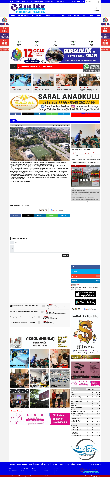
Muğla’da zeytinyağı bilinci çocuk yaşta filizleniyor (37, 66)
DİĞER (98, 15)
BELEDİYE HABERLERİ (23, 15)
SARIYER (12, 15)
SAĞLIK (91, 15)
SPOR (69, 15)
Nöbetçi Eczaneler (20, 1)
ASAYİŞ (55, 15)
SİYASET (62, 15)
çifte (24, 205)
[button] (18, 65)
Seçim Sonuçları (60, 1)
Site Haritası (36, 476)
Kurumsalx (85, 202)
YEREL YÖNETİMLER (37, 15)
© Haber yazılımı (93, 476)
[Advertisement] (55, 28)
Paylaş (15, 215)
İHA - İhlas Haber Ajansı (23, 181)
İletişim (11, 1)
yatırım (27, 205)
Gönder (65, 255)
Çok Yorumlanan (93, 166)
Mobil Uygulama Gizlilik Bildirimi (35, 1)
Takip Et (97, 275)
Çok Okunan (78, 166)
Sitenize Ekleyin (44, 476)
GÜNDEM (48, 15)
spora (21, 205)
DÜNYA (84, 15)
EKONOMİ (76, 15)
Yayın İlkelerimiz (49, 1)
